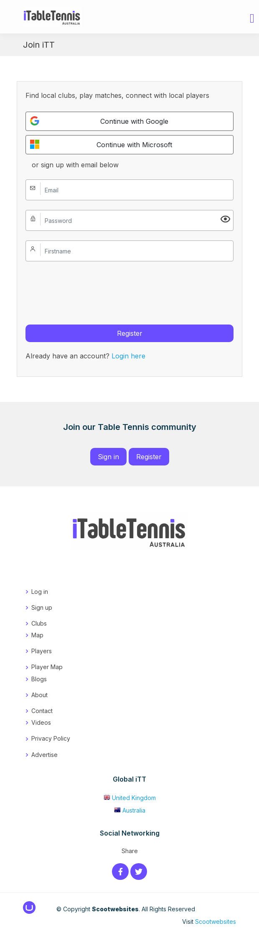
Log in (39, 591)
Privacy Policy (50, 738)
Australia (129, 810)
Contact (42, 710)
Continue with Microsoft (101, 144)
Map (37, 635)
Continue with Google (99, 120)
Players (41, 650)
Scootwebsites (215, 921)
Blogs (39, 679)
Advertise (44, 754)
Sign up (41, 607)
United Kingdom (130, 797)
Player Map (47, 666)
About (39, 694)
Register (129, 333)
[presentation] (88, 287)
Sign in (108, 456)
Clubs (39, 623)
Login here (128, 356)
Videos (41, 722)
